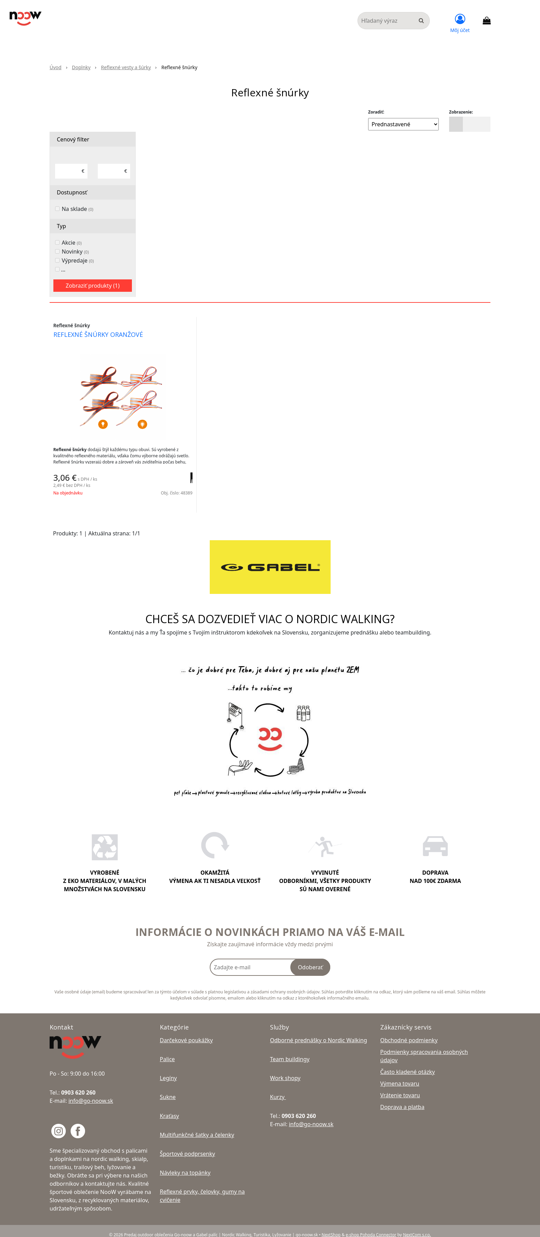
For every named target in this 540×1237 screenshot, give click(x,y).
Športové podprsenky (187, 1146)
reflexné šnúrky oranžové (101, 336)
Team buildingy (290, 1051)
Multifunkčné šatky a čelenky (197, 1127)
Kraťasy (169, 1108)
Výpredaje (78, 260)
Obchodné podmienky (409, 1032)
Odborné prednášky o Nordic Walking (318, 1032)
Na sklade (77, 209)
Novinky (75, 251)
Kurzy (278, 1089)
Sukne (168, 1089)
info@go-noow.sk (91, 1093)
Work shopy (285, 1070)
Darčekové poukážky (186, 1032)
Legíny (168, 1070)
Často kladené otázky (407, 1064)
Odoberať (310, 959)
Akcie (72, 242)
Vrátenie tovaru (400, 1087)
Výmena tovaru (399, 1075)
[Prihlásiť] (460, 22)
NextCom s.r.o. (417, 1227)
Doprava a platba (402, 1099)
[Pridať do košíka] (180, 482)
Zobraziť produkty (93, 285)
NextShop (331, 1227)
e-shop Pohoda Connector (371, 1227)
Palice (167, 1051)
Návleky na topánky (185, 1165)
